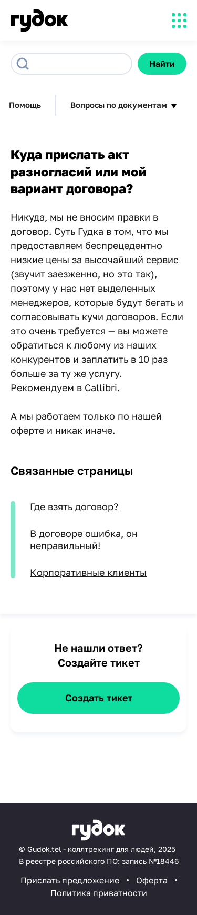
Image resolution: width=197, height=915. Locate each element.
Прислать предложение (69, 880)
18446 (168, 861)
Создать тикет (98, 697)
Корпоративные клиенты (88, 572)
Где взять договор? (74, 506)
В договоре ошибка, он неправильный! (84, 539)
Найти (162, 63)
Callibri (101, 387)
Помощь (25, 105)
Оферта (152, 880)
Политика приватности (98, 893)
